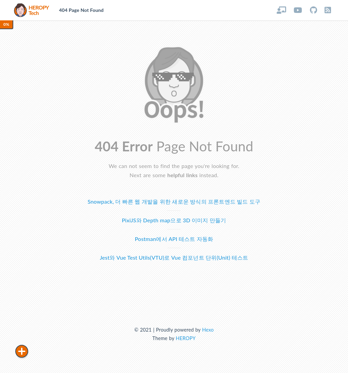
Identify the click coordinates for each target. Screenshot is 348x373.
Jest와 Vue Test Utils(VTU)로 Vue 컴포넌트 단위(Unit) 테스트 (174, 257)
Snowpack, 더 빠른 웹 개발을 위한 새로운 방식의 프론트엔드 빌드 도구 (174, 201)
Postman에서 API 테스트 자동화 (174, 239)
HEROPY (185, 338)
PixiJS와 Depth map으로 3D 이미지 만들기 (174, 220)
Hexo (208, 330)
